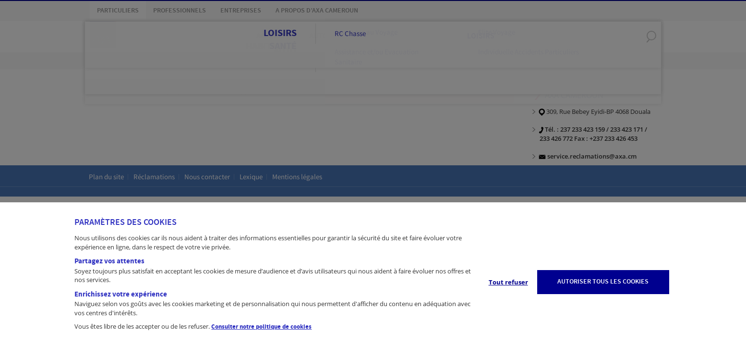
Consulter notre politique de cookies (261, 326)
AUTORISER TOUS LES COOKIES (603, 281)
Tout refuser (508, 282)
